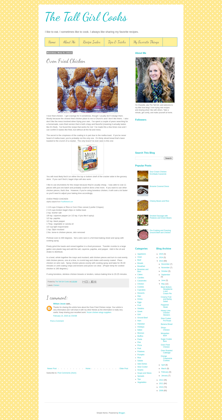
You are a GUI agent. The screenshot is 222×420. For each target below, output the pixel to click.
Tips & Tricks (117, 42)
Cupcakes (141, 290)
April (163, 365)
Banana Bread (166, 324)
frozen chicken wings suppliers (99, 312)
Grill (139, 314)
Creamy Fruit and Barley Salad (166, 299)
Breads (140, 263)
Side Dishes (142, 364)
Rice (139, 358)
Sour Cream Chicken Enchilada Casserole (158, 173)
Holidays (140, 327)
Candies (140, 278)
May (163, 284)
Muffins (140, 336)
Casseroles (141, 281)
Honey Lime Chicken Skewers (165, 313)
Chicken (56, 285)
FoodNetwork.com (67, 202)
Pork (139, 348)
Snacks (140, 370)
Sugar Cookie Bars (166, 340)
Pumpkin (140, 355)
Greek (139, 311)
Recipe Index (91, 42)
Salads (140, 361)
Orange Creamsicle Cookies (166, 358)
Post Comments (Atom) (66, 373)
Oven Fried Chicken (165, 346)
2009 (161, 391)
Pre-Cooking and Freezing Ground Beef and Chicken (160, 231)
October (164, 271)
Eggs (139, 302)
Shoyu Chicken (165, 329)
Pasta (139, 339)
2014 (161, 257)
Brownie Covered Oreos (159, 186)
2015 (161, 254)
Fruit (139, 305)
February (165, 372)
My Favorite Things (146, 42)
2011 (161, 383)
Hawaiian (141, 324)
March (164, 368)
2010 (161, 387)
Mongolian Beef (165, 334)
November (165, 268)
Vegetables (141, 382)
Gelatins (140, 308)
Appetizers (141, 254)
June (163, 280)
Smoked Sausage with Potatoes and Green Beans (161, 217)
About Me (69, 42)
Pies (139, 342)
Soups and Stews (144, 373)
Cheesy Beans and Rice (159, 201)
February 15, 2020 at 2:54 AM (65, 316)
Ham (139, 321)
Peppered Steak (165, 306)
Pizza (139, 345)
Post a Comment (57, 321)
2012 (161, 380)
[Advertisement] (87, 345)
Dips (139, 296)
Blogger (122, 413)
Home (52, 42)
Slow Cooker (142, 367)
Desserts (140, 293)
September (165, 275)
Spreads (140, 376)
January (164, 376)
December (165, 264)
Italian (139, 330)
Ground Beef (142, 318)
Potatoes (140, 351)
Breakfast (141, 266)
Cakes (140, 274)
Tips (139, 379)
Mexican (140, 333)
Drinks (140, 299)
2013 (161, 261)
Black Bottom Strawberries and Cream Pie (166, 290)
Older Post (123, 368)
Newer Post (52, 368)
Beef (139, 260)
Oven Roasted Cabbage (166, 352)
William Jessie (59, 304)
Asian (139, 257)
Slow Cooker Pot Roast (166, 319)
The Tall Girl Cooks (86, 16)
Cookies (140, 287)
